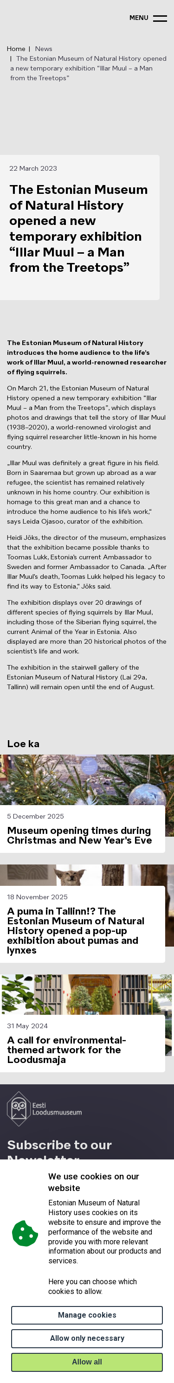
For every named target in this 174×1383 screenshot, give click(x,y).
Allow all (87, 1362)
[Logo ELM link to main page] (44, 1109)
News (43, 49)
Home (16, 49)
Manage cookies (87, 1315)
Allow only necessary (87, 1338)
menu (138, 18)
